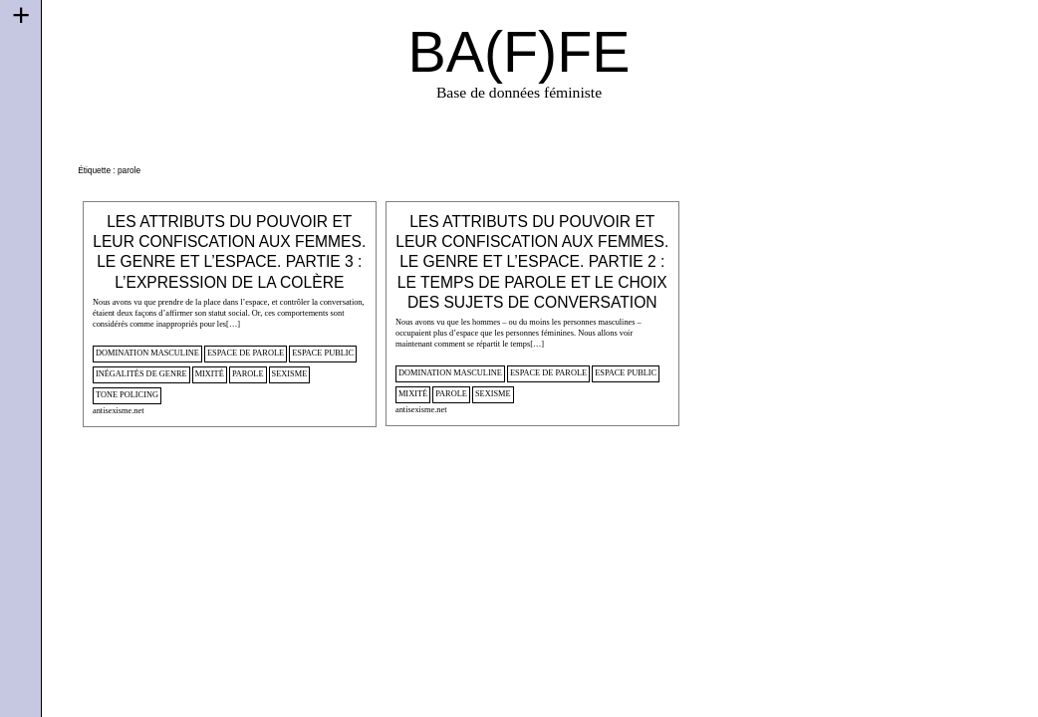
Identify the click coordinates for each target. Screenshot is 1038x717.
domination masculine (147, 353)
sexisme (290, 373)
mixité (209, 373)
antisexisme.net (118, 410)
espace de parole (245, 353)
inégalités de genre (141, 373)
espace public (323, 353)
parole (248, 373)
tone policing (127, 394)
